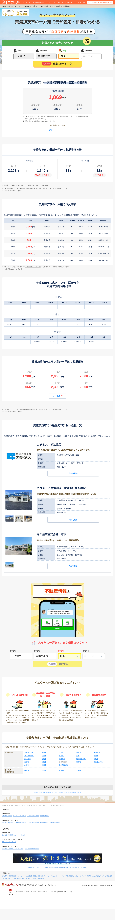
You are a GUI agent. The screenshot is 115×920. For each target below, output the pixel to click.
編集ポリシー (32, 867)
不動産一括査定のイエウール (11, 6)
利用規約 (64, 867)
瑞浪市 (26, 762)
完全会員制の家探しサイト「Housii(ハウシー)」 (48, 876)
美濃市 (78, 762)
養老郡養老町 (63, 765)
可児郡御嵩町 (29, 756)
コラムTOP (51, 2)
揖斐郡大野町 (29, 752)
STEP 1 (13, 651)
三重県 (78, 770)
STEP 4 (86, 651)
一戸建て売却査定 (33, 816)
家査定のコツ (44, 823)
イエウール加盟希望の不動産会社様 (99, 2)
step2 (40, 51)
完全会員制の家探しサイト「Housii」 (14, 835)
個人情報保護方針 (74, 867)
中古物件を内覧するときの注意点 (12, 849)
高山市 (96, 756)
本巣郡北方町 (98, 762)
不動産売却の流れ (39, 2)
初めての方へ (25, 2)
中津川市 (62, 759)
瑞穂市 (44, 762)
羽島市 (96, 759)
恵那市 (44, 752)
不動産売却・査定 (29, 6)
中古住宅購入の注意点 (32, 849)
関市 (77, 756)
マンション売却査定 (19, 816)
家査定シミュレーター (65, 2)
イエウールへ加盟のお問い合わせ (49, 867)
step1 (17, 51)
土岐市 (44, 759)
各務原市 (97, 752)
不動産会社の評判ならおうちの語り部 (99, 876)
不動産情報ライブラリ (32, 188)
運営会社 (84, 867)
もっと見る (57, 396)
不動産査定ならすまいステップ (76, 876)
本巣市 (26, 765)
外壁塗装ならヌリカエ (9, 878)
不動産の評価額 (55, 823)
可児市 (44, 756)
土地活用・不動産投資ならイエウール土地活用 (17, 876)
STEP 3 (61, 651)
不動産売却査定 (7, 816)
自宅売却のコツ (34, 823)
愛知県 (61, 770)
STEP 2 (37, 651)
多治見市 (27, 759)
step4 (85, 51)
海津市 (78, 752)
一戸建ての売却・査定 (45, 6)
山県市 (44, 765)
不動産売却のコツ (21, 823)
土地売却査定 (44, 816)
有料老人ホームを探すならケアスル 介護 (30, 878)
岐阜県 (58, 6)
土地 (58, 130)
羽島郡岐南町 (81, 759)
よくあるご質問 (80, 2)
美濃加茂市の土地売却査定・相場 (70, 792)
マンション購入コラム (9, 842)
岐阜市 (61, 756)
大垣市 (61, 752)
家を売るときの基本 (8, 823)
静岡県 (44, 770)
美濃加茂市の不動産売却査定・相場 (45, 792)
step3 (62, 51)
